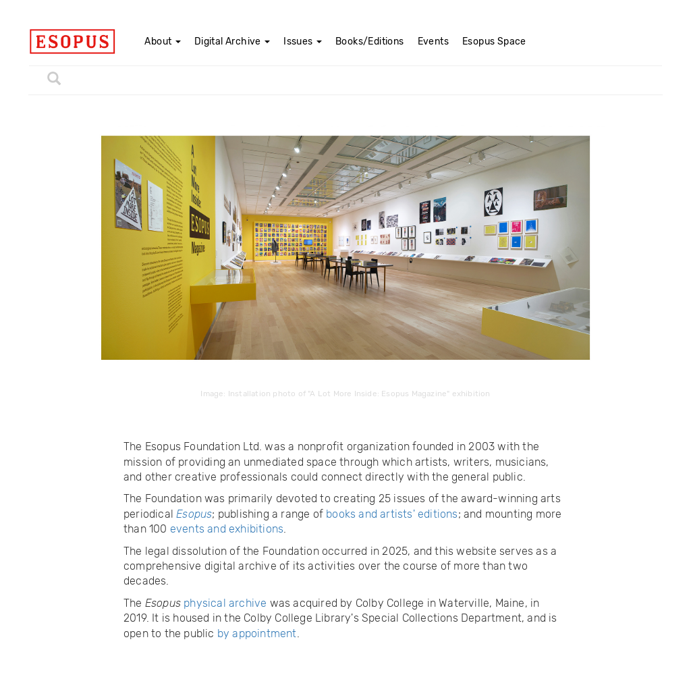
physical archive (225, 603)
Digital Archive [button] (232, 41)
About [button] (162, 41)
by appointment (257, 633)
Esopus (194, 514)
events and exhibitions (226, 528)
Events (433, 41)
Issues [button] (302, 41)
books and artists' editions (392, 514)
